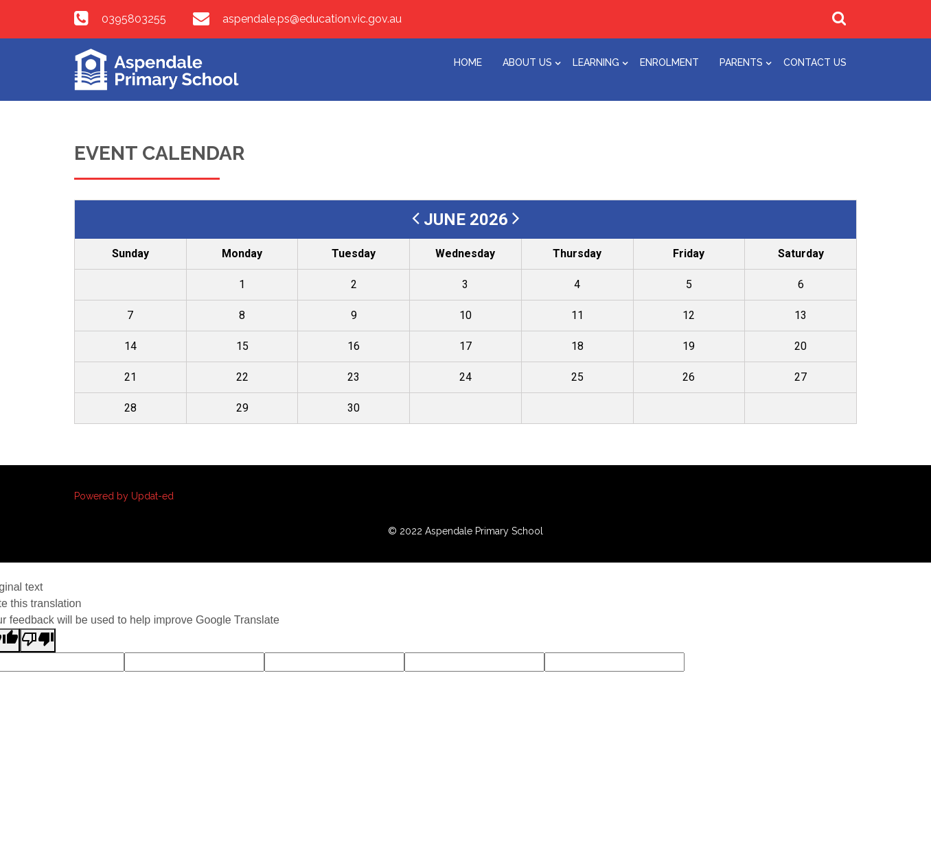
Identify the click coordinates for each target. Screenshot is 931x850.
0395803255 (134, 18)
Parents (741, 62)
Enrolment (669, 62)
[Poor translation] (38, 640)
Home (468, 62)
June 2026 (468, 219)
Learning (596, 62)
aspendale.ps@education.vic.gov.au (312, 18)
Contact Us (815, 62)
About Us (527, 62)
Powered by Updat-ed (124, 496)
